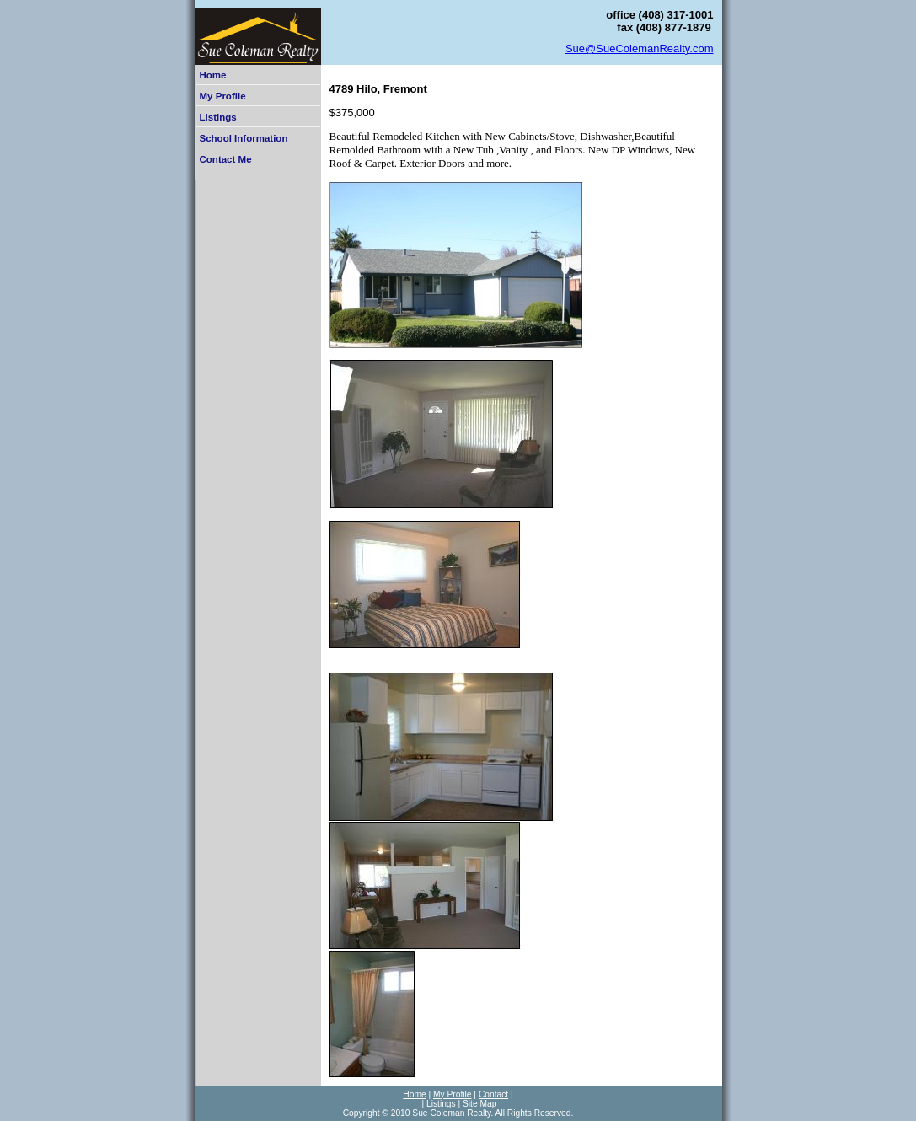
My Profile (223, 96)
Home (213, 75)
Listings (218, 117)
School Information (244, 138)
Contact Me (226, 159)
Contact (493, 1094)
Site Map (479, 1103)
